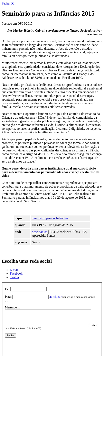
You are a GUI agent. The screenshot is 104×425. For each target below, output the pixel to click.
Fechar (8, 3)
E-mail (14, 269)
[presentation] (36, 345)
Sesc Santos (39, 232)
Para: (8, 296)
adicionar (55, 296)
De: (7, 289)
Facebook (16, 273)
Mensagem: (12, 304)
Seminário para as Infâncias (50, 218)
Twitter (14, 277)
